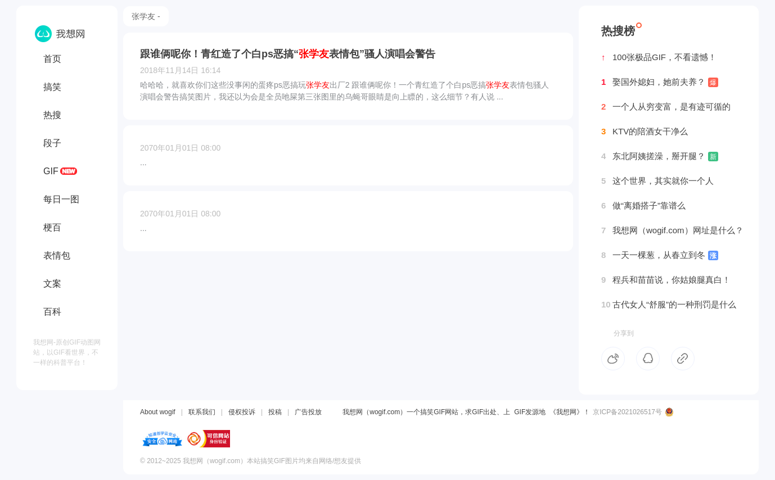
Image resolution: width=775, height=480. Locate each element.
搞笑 (52, 87)
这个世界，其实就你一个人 (657, 181)
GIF (50, 171)
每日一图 (61, 199)
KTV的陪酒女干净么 (644, 131)
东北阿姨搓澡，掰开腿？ (659, 156)
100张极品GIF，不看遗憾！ (659, 57)
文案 (52, 283)
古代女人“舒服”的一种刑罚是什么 (668, 304)
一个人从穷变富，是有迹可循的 (666, 106)
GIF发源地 (530, 412)
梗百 (52, 227)
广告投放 (308, 412)
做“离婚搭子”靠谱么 (643, 205)
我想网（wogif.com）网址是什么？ (672, 230)
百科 (52, 311)
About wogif (157, 412)
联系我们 (201, 412)
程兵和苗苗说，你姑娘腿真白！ (666, 280)
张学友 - (146, 16)
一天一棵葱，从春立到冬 (659, 255)
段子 (52, 143)
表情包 (56, 255)
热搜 (52, 115)
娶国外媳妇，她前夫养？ (659, 82)
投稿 (275, 412)
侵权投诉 (241, 412)
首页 (52, 59)
